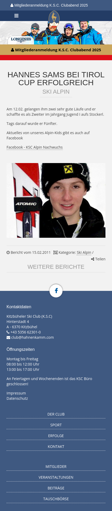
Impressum (16, 393)
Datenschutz (17, 398)
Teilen (98, 258)
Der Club (56, 414)
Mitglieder (56, 466)
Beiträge (56, 487)
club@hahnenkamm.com (32, 337)
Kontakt (56, 446)
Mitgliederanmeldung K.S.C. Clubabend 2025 (49, 5)
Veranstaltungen (56, 477)
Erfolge (56, 435)
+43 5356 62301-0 (25, 332)
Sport (55, 424)
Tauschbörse (56, 498)
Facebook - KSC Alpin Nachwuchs (35, 147)
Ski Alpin (84, 252)
